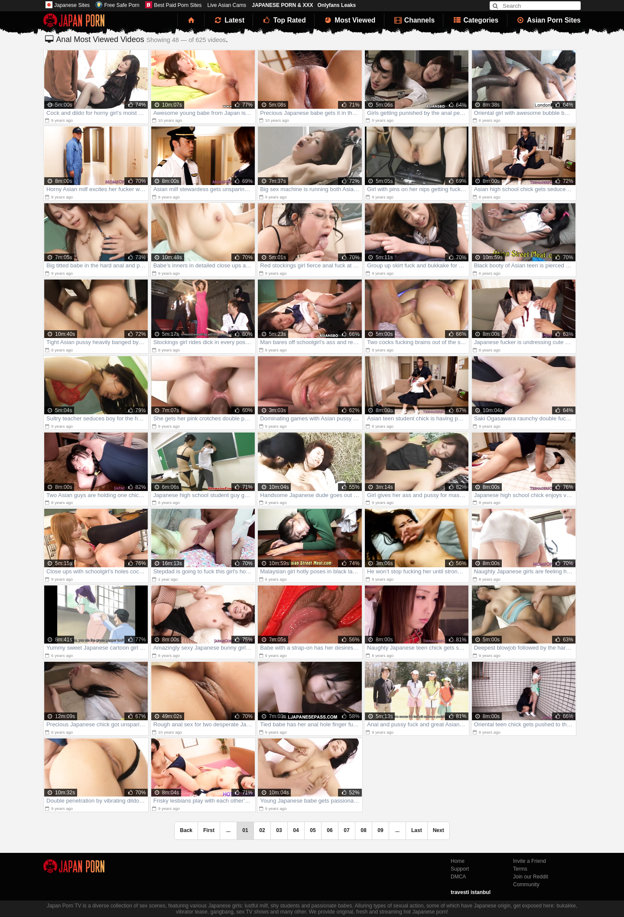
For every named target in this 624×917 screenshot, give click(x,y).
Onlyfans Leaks (336, 5)
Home (458, 861)
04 (296, 830)
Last (416, 830)
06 (329, 830)
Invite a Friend (529, 861)
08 (363, 830)
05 (312, 830)
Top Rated (284, 20)
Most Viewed (349, 20)
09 (380, 830)
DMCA (458, 877)
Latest (228, 20)
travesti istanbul (471, 892)
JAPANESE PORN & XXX (282, 5)
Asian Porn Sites (548, 20)
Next (438, 830)
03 (279, 830)
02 (262, 830)
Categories (475, 20)
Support (460, 869)
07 (346, 830)
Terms (520, 869)
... (397, 830)
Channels (414, 20)
